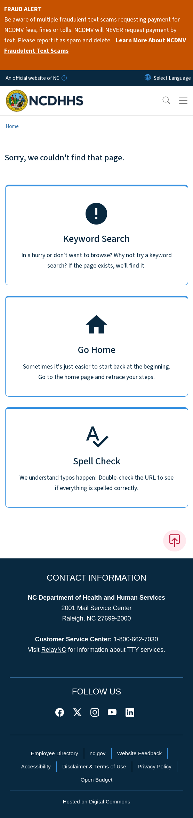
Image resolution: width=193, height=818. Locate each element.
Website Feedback (139, 753)
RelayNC (53, 649)
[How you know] (64, 78)
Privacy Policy (154, 766)
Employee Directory (54, 753)
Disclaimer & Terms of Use (94, 766)
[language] (172, 78)
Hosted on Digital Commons (96, 801)
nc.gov (98, 753)
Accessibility (36, 766)
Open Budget (97, 780)
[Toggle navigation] (183, 100)
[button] (161, 100)
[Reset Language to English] (148, 78)
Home (12, 126)
